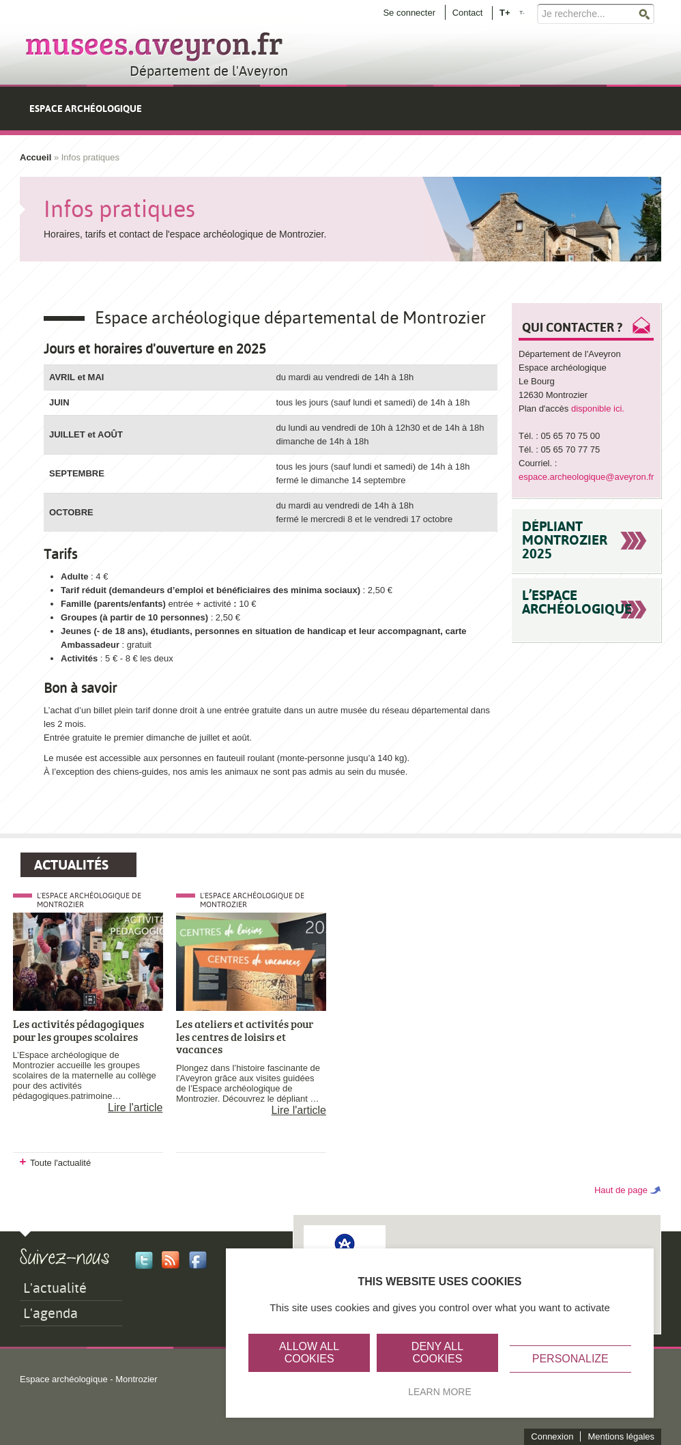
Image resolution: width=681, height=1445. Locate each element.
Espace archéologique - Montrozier (89, 1379)
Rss (170, 1260)
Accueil (35, 157)
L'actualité (55, 1288)
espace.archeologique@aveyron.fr (586, 477)
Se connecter (409, 13)
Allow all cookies (309, 1352)
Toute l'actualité (60, 1163)
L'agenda (50, 1313)
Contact (467, 13)
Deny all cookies (437, 1352)
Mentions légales (621, 1436)
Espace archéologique (85, 108)
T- (521, 13)
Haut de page (621, 1190)
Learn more (440, 1391)
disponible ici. (599, 408)
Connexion (552, 1436)
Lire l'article (135, 1107)
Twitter (144, 1260)
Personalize (570, 1358)
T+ (504, 12)
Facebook (198, 1260)
